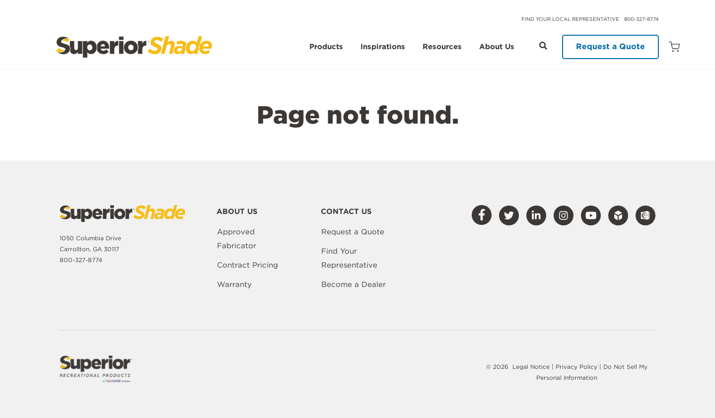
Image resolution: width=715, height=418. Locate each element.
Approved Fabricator (236, 238)
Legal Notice (531, 366)
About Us (496, 47)
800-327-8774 (641, 19)
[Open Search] (543, 46)
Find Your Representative (349, 258)
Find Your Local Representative (570, 19)
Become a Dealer (353, 284)
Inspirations (382, 47)
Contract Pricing (247, 265)
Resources (442, 47)
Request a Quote (610, 46)
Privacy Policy (577, 366)
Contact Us (346, 212)
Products (326, 47)
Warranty (234, 284)
